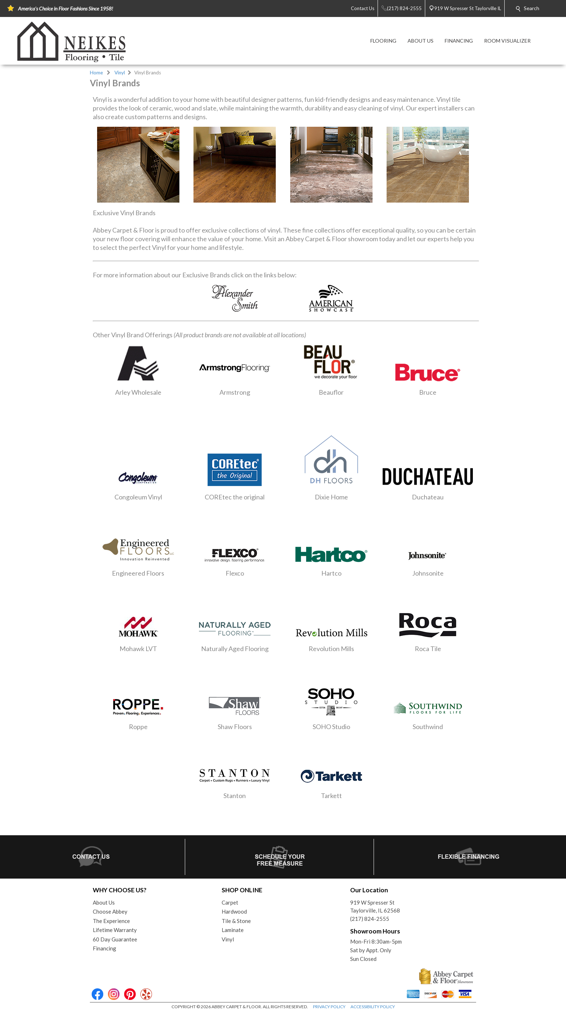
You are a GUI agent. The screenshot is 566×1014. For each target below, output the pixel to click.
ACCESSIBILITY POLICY (373, 1006)
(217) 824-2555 (369, 918)
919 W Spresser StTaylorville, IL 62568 (375, 906)
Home (96, 72)
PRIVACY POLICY (329, 1006)
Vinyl (119, 72)
